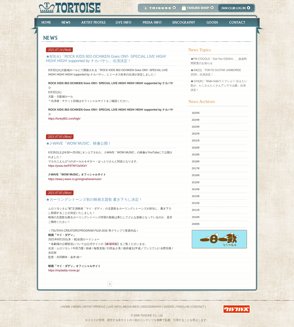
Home (44, 22)
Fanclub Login (237, 9)
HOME (66, 306)
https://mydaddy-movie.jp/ (64, 270)
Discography (184, 22)
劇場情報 (111, 244)
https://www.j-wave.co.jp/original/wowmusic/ (75, 179)
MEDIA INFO (131, 306)
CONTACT (197, 306)
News (66, 22)
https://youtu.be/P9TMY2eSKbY (67, 165)
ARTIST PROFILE (94, 306)
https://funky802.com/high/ (64, 118)
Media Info (152, 22)
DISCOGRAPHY (151, 306)
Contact (240, 22)
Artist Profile (93, 22)
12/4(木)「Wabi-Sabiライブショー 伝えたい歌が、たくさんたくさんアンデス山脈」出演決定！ (219, 86)
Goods (213, 22)
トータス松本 (68, 7)
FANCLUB (182, 306)
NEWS (77, 306)
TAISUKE (158, 9)
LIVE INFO (114, 306)
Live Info (123, 22)
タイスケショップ (198, 9)
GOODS (169, 306)
